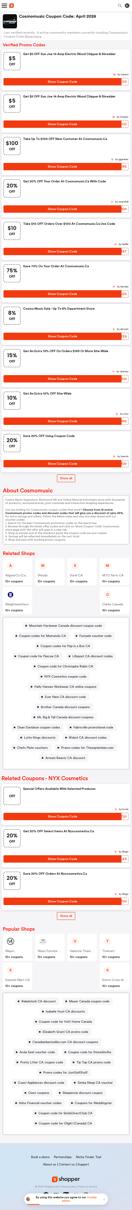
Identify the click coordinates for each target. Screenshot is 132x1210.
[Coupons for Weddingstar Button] (92, 1103)
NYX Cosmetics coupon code (65, 676)
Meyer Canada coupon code (89, 1001)
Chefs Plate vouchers (32, 747)
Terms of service (87, 1186)
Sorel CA (76, 575)
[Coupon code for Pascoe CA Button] (37, 656)
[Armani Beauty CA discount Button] (63, 758)
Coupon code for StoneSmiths (89, 1052)
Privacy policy (68, 1186)
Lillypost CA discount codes (92, 656)
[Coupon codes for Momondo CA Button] (41, 636)
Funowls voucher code (95, 635)
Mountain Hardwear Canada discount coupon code (65, 625)
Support (83, 1164)
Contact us (67, 1164)
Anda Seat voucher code (37, 1052)
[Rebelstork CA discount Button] (37, 1001)
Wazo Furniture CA (51, 951)
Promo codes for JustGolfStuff (65, 1072)
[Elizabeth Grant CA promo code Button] (64, 1032)
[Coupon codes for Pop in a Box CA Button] (63, 646)
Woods (43, 575)
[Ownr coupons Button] (37, 1093)
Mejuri (9, 951)
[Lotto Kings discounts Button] (38, 737)
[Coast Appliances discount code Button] (39, 1082)
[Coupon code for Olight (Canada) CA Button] (64, 1123)
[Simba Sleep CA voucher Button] (94, 1082)
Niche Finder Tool (88, 1157)
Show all (66, 915)
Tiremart (108, 951)
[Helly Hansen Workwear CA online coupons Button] (64, 686)
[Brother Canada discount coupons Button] (64, 707)
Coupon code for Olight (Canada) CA (65, 1123)
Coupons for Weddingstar (93, 1103)
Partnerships (63, 1157)
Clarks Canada (112, 604)
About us (49, 1164)
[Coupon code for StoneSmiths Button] (88, 1052)
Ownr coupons (38, 1092)
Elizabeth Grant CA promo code (65, 1031)
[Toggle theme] (127, 5)
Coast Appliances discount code (41, 1082)
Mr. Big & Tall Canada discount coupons (65, 717)
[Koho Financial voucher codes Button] (39, 1103)
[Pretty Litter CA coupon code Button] (40, 1062)
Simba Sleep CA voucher (95, 1082)
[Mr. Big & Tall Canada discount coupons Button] (64, 717)
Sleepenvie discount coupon (82, 1092)
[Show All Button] (66, 916)
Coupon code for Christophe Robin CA (65, 666)
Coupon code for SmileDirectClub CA (65, 1113)
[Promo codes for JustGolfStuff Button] (64, 1072)
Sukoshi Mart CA (17, 980)
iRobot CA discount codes (88, 737)
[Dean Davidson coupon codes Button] (37, 727)
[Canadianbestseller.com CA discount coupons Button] (63, 1042)
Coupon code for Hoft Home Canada (65, 1021)
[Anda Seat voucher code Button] (35, 1052)
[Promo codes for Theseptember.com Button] (86, 747)
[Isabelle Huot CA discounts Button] (64, 1011)
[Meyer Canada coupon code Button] (88, 1001)
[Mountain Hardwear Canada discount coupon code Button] (64, 625)
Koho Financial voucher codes (40, 1103)
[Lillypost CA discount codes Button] (91, 656)
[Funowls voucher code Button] (94, 636)
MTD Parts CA (113, 575)
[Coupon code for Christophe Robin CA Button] (64, 666)
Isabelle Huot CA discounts (65, 1011)
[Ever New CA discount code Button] (64, 697)
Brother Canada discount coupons (65, 707)
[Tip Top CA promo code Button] (92, 1062)
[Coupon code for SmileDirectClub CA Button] (64, 1113)
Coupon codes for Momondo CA (42, 635)
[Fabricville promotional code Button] (91, 727)
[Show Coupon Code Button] (62, 81)
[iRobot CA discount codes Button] (86, 737)
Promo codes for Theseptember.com (87, 747)
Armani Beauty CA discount (65, 757)
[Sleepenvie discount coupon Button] (81, 1093)
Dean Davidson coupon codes (38, 727)
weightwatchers (17, 604)
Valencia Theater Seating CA (90, 951)
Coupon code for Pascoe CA (38, 656)
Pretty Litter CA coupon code (41, 1062)
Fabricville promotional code (93, 727)
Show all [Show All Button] (66, 478)
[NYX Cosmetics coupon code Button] (63, 676)
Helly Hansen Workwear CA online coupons (65, 686)
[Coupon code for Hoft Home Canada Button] (64, 1021)
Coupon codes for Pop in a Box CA (65, 646)
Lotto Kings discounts (39, 737)
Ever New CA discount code (65, 696)
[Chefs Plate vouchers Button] (31, 747)
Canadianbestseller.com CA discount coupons (65, 1042)
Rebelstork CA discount (38, 1001)
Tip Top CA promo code (93, 1062)
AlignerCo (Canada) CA (22, 575)
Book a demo (40, 1157)
